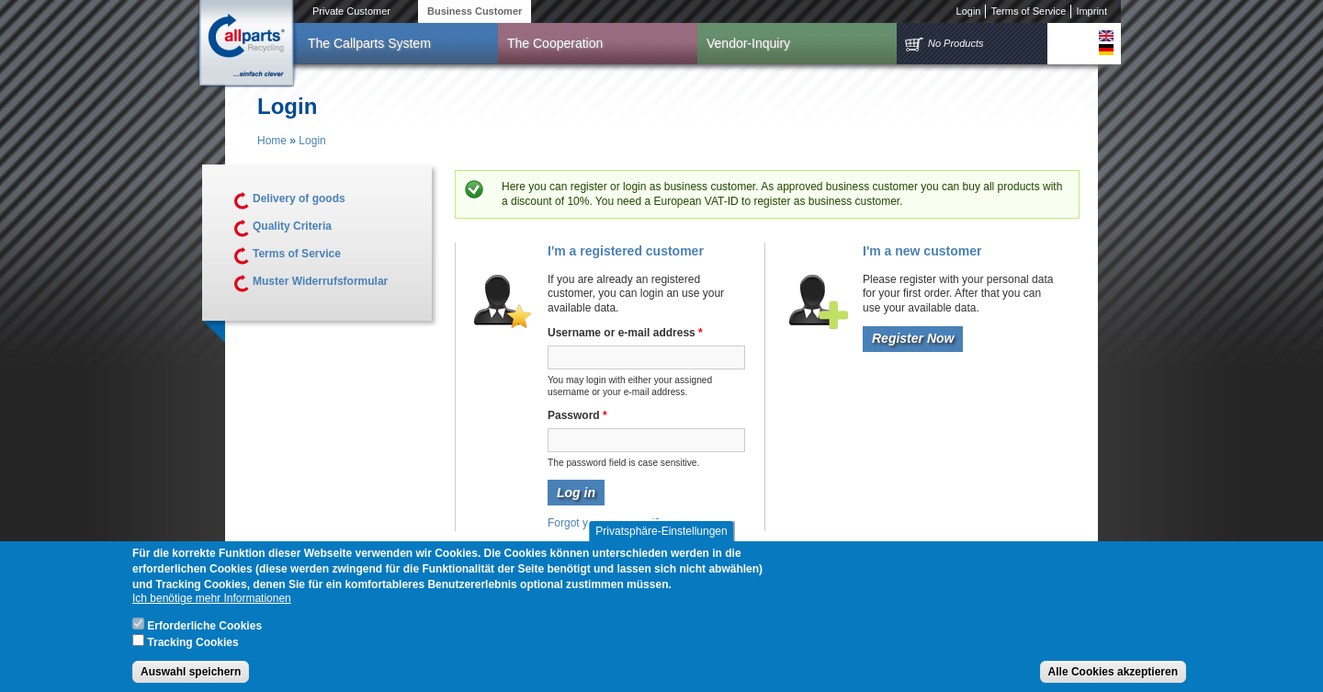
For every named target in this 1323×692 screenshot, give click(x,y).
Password (577, 415)
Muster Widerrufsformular (320, 281)
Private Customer (351, 11)
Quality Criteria (292, 226)
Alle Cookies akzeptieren (1113, 678)
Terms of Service (1028, 11)
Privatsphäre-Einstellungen (661, 537)
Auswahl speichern (191, 678)
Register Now (913, 338)
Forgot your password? (604, 522)
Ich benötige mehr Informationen (211, 605)
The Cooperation (555, 43)
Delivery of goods (299, 198)
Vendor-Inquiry (748, 43)
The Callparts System (369, 43)
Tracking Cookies (192, 648)
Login (968, 11)
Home (272, 140)
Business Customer (474, 11)
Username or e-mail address (625, 332)
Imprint (1091, 11)
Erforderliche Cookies (204, 632)
